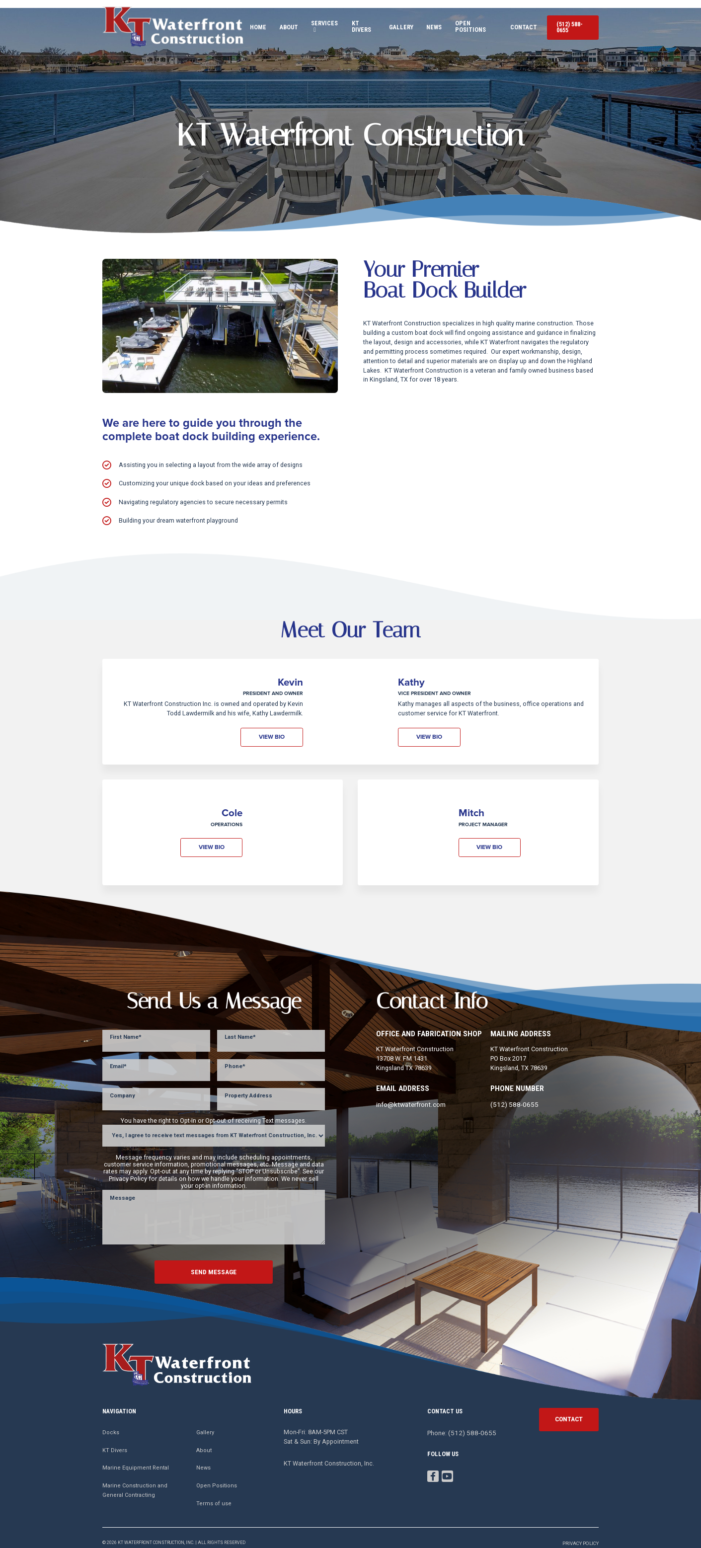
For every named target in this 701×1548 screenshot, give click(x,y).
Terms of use (214, 1492)
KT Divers (350, 23)
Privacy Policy (582, 1532)
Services (304, 23)
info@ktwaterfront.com (409, 1094)
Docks (110, 1421)
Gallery (390, 23)
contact (568, 1407)
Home (238, 23)
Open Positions (467, 23)
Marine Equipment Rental (135, 1457)
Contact (517, 23)
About (269, 23)
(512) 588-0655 (570, 22)
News (422, 23)
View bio (274, 727)
